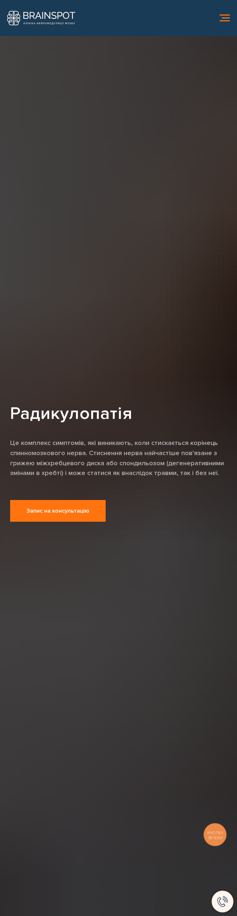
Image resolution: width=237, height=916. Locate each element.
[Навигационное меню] (225, 18)
